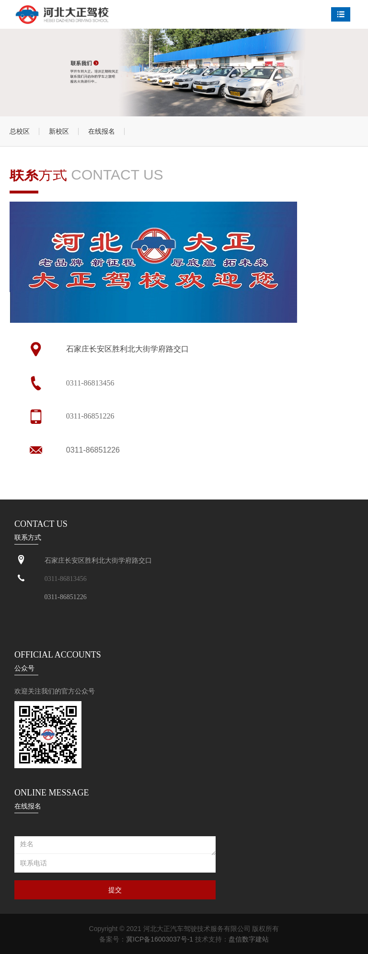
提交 (115, 890)
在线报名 (101, 131)
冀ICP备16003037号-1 (159, 939)
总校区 (20, 131)
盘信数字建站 (249, 939)
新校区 (59, 131)
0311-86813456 (90, 383)
